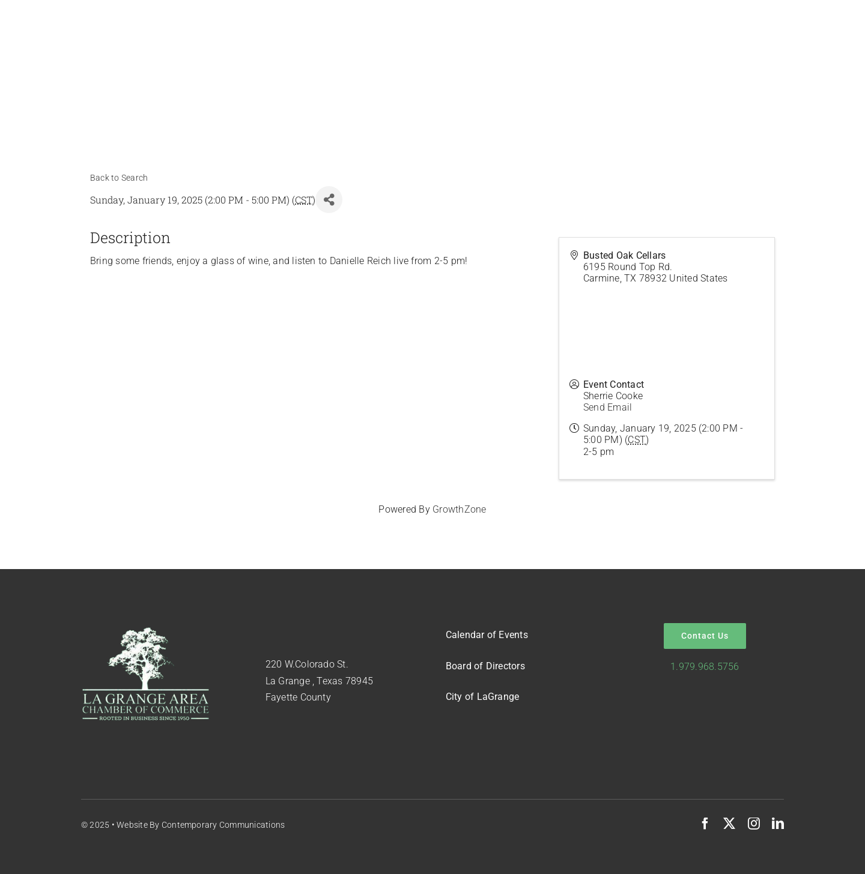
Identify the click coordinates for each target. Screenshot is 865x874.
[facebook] (705, 824)
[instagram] (754, 824)
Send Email (607, 407)
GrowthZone (459, 509)
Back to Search (119, 178)
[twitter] (729, 824)
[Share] (328, 199)
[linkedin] (778, 824)
